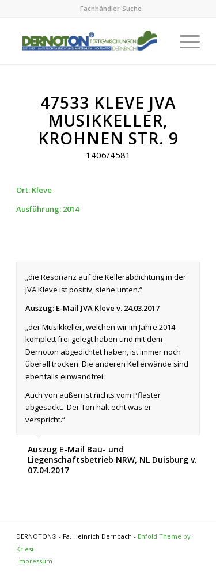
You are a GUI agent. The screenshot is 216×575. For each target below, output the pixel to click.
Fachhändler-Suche (111, 8)
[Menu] (184, 41)
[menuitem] (110, 9)
